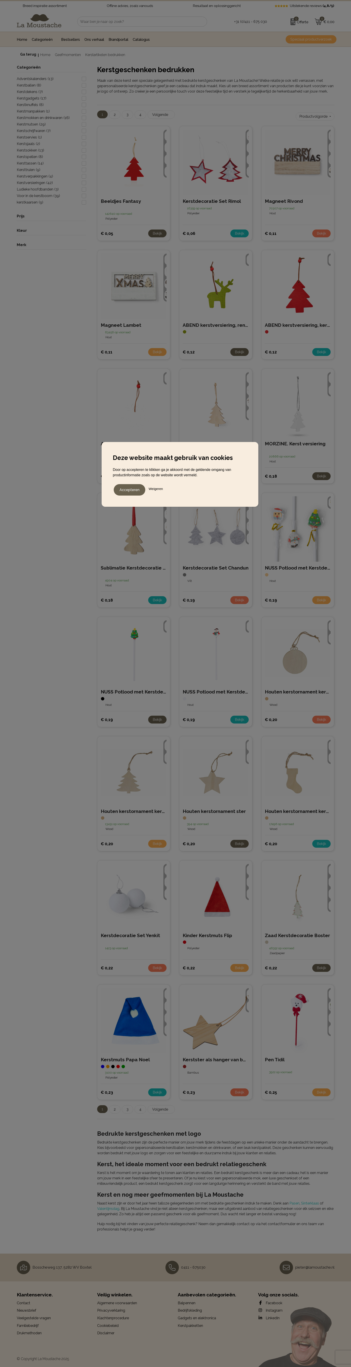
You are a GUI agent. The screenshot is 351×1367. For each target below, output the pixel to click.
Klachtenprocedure (113, 1316)
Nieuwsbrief (26, 1308)
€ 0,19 (189, 598)
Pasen (294, 1201)
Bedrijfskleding (190, 1308)
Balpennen (186, 1301)
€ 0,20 (271, 717)
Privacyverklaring (111, 1308)
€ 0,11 (270, 231)
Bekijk (157, 232)
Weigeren (156, 488)
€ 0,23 (107, 1090)
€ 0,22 (107, 966)
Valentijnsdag (108, 1207)
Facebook (270, 1301)
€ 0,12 (189, 350)
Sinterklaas (310, 1201)
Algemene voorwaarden (117, 1301)
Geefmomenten (68, 55)
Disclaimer (105, 1331)
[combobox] (137, 22)
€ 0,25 (271, 1090)
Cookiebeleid (108, 1324)
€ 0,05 (107, 231)
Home (45, 55)
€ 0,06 (189, 231)
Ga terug (28, 54)
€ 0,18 (271, 474)
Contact (23, 1301)
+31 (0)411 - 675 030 (250, 21)
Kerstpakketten (190, 1324)
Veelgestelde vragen (34, 1316)
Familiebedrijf (28, 1324)
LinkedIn (269, 1316)
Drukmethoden (29, 1331)
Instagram (270, 1308)
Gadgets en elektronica (197, 1316)
